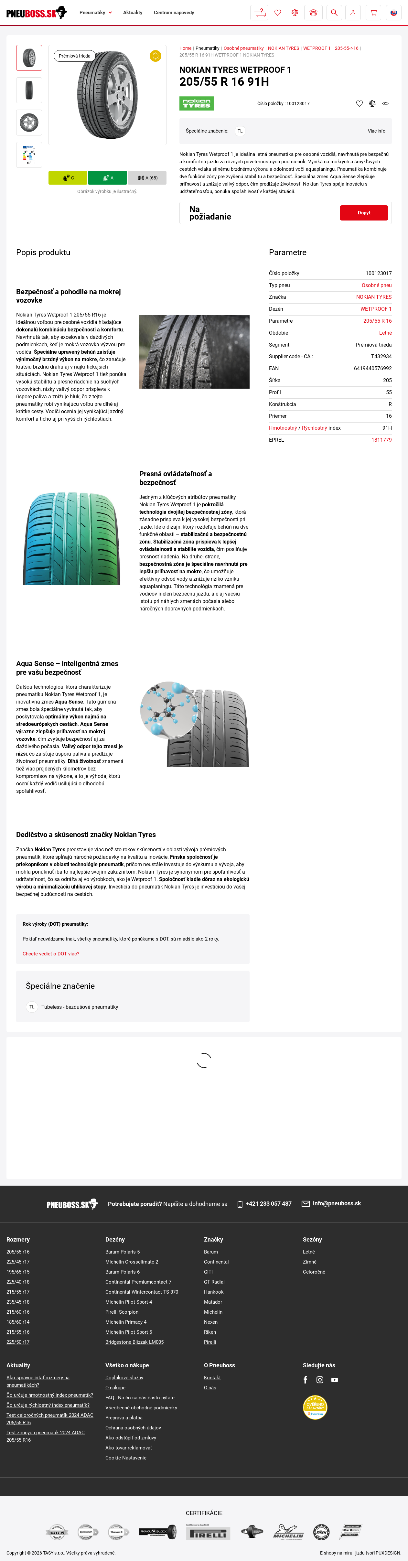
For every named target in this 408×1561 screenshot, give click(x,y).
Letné (385, 333)
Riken (210, 1332)
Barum (211, 1252)
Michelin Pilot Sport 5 (128, 1332)
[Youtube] (334, 1379)
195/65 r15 (17, 1272)
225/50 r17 (17, 1342)
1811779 (381, 440)
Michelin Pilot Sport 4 (128, 1302)
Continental (216, 1262)
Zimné (310, 1262)
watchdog (385, 103)
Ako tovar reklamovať (128, 1448)
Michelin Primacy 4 (125, 1322)
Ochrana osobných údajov (133, 1428)
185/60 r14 (17, 1322)
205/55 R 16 (377, 321)
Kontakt (212, 1378)
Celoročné (314, 1272)
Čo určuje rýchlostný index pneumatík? (48, 1405)
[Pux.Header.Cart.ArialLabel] (373, 12)
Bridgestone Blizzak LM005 (134, 1342)
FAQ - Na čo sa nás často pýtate (140, 1398)
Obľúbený (277, 12)
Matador (213, 1302)
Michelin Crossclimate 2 (131, 1262)
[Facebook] (305, 1379)
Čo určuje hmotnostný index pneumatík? (49, 1395)
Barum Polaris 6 (122, 1272)
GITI (208, 1272)
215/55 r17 (17, 1292)
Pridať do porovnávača (372, 103)
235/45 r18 (17, 1302)
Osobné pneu (377, 285)
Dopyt (364, 213)
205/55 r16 (17, 1252)
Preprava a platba (124, 1418)
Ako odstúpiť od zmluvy (130, 1438)
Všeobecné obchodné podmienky (141, 1408)
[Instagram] (320, 1379)
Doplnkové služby (124, 1378)
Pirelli (210, 1342)
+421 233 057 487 (269, 1203)
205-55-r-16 (347, 48)
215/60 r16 (17, 1312)
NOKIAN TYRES (283, 48)
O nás (210, 1388)
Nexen (211, 1322)
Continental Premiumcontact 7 (138, 1282)
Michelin (213, 1312)
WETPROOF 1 (317, 48)
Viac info (376, 131)
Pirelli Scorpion (121, 1312)
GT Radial (214, 1282)
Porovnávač (295, 12)
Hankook (214, 1292)
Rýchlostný (314, 428)
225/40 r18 (17, 1282)
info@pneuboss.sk (337, 1203)
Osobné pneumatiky (244, 48)
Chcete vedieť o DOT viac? (51, 954)
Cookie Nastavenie (125, 1458)
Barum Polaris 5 (122, 1252)
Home (185, 48)
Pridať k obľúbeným (359, 103)
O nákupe (115, 1388)
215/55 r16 (17, 1332)
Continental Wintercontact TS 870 (141, 1292)
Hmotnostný (283, 428)
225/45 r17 (17, 1262)
